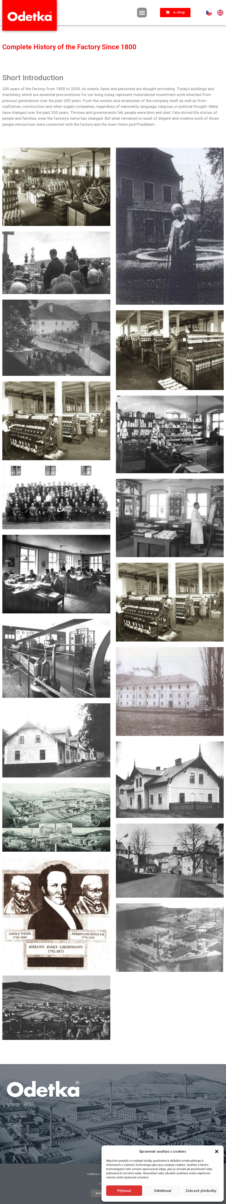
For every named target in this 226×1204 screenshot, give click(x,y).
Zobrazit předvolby (201, 1191)
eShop (19, 1126)
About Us (20, 1116)
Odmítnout (162, 1191)
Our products (24, 1144)
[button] (216, 1151)
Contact (20, 1135)
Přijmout (124, 1191)
